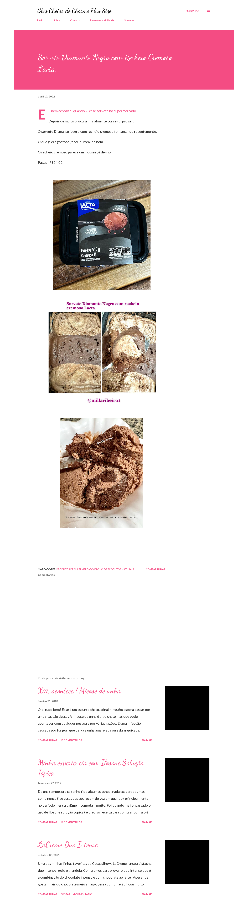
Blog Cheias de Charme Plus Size (74, 10)
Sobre (56, 20)
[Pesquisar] (192, 11)
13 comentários (71, 740)
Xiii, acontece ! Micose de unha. (80, 690)
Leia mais (146, 740)
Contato (75, 20)
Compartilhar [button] (155, 569)
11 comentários (71, 822)
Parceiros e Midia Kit (102, 20)
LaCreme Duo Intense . (69, 844)
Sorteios (129, 20)
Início (40, 20)
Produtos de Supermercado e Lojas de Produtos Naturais (95, 569)
